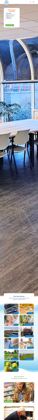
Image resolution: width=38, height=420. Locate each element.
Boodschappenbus (9, 401)
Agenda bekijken (9, 25)
